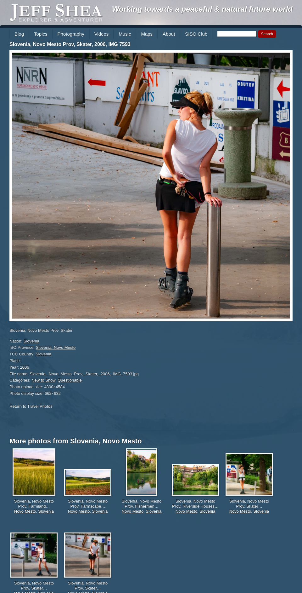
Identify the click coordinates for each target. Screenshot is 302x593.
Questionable (70, 380)
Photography (71, 34)
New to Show (43, 380)
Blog (19, 34)
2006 (24, 367)
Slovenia (31, 341)
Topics (41, 34)
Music (125, 34)
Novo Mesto (25, 511)
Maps (147, 34)
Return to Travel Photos (31, 406)
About (169, 34)
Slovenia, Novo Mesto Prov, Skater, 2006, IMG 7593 (70, 44)
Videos (101, 34)
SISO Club (196, 34)
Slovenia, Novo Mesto (56, 347)
